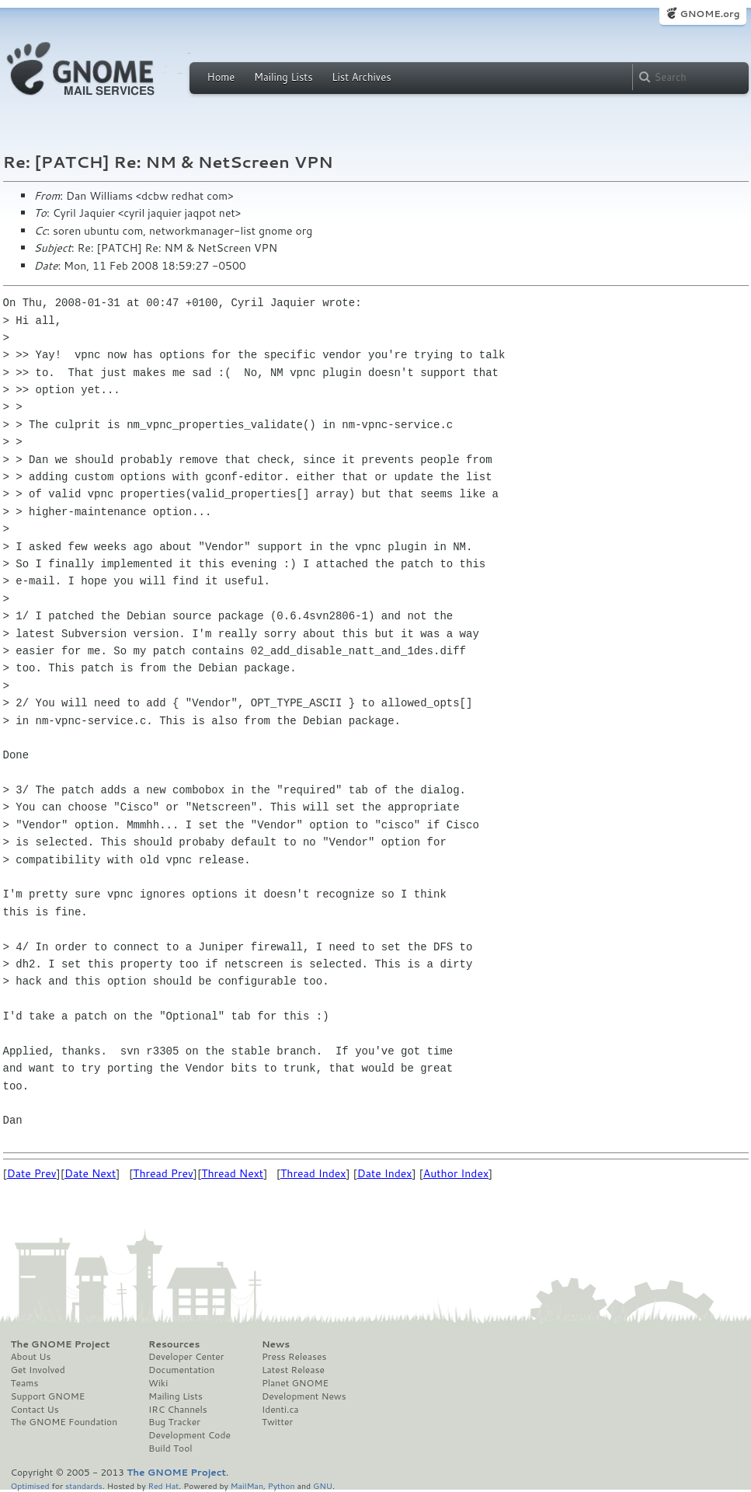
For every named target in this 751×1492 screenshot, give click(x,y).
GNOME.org (709, 13)
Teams (25, 1383)
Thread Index (313, 1173)
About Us (31, 1357)
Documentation (181, 1370)
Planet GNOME (295, 1383)
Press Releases (294, 1357)
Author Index (455, 1173)
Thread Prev (163, 1173)
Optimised (30, 1485)
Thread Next (232, 1173)
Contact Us (35, 1409)
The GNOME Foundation (64, 1422)
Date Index (384, 1173)
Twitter (277, 1422)
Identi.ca (280, 1409)
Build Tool (170, 1448)
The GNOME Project (60, 1344)
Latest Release (293, 1370)
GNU (322, 1485)
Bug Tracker (174, 1422)
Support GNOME (48, 1396)
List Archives (361, 77)
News (276, 1344)
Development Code (189, 1435)
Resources (174, 1344)
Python (281, 1485)
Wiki (158, 1383)
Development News (304, 1396)
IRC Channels (177, 1409)
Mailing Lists (283, 77)
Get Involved (38, 1370)
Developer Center (186, 1357)
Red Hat (163, 1485)
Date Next (90, 1173)
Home (221, 77)
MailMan (247, 1485)
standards (84, 1485)
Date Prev (32, 1173)
